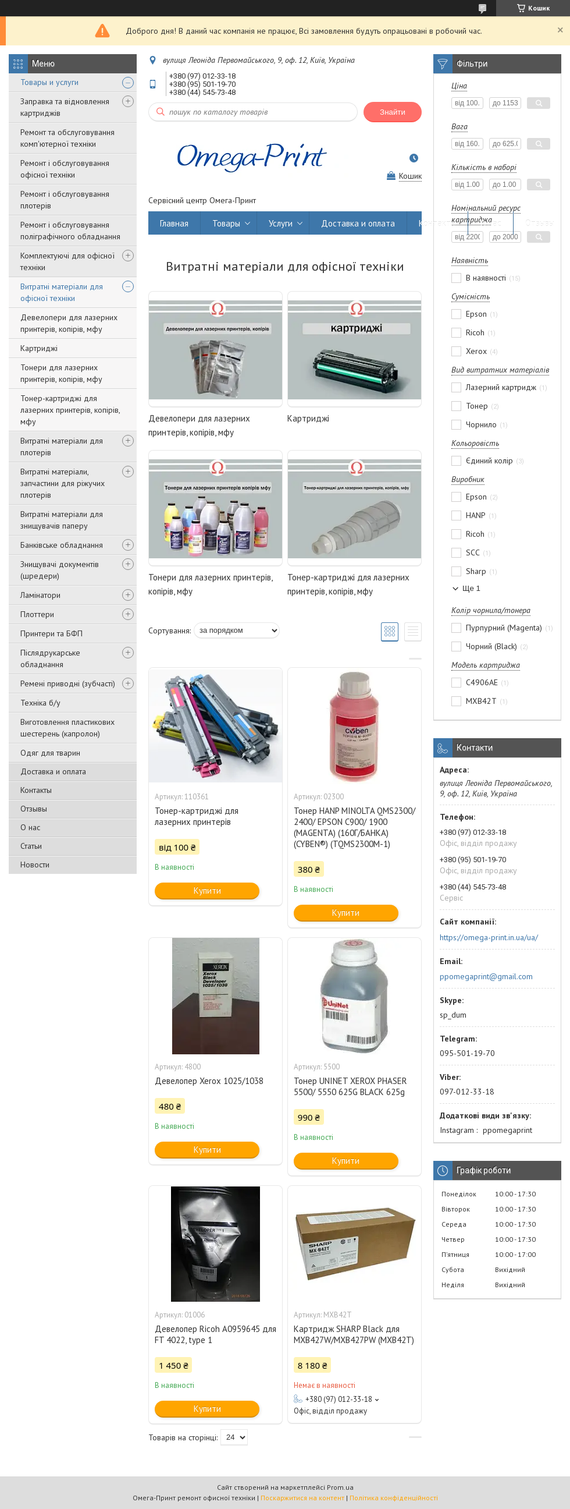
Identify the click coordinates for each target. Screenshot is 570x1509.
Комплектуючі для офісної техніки (67, 261)
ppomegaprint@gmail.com (486, 976)
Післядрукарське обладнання (50, 658)
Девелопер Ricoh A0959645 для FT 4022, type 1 (215, 1334)
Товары (226, 223)
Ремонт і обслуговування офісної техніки (64, 169)
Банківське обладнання (61, 545)
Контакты (36, 790)
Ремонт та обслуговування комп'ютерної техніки (67, 138)
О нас (30, 827)
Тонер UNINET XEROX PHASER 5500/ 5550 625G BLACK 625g (350, 1086)
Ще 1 (471, 588)
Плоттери (37, 614)
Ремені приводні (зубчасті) (67, 683)
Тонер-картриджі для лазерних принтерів (196, 816)
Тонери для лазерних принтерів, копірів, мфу (61, 373)
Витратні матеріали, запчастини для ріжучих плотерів (62, 483)
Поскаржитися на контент (302, 1497)
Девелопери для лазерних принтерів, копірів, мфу (68, 323)
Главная (174, 223)
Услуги (281, 223)
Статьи (31, 846)
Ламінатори (40, 595)
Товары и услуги (49, 82)
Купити (207, 890)
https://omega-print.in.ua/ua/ (489, 937)
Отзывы (33, 808)
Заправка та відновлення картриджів (64, 107)
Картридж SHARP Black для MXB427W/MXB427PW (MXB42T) (354, 1334)
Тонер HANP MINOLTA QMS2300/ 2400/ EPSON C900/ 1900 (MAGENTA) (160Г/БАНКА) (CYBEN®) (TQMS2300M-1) (354, 827)
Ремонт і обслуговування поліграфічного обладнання (70, 230)
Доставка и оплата (53, 771)
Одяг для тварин (50, 753)
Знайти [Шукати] (392, 112)
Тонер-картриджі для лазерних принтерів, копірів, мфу (70, 410)
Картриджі (39, 348)
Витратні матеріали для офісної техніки (61, 292)
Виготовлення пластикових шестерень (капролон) (67, 728)
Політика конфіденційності (394, 1497)
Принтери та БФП (51, 633)
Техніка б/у (40, 702)
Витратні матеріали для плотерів (61, 446)
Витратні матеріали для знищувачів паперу (61, 520)
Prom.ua (340, 1487)
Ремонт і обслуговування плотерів (64, 200)
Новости (34, 864)
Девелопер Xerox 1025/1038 (209, 1080)
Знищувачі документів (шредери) (59, 570)
